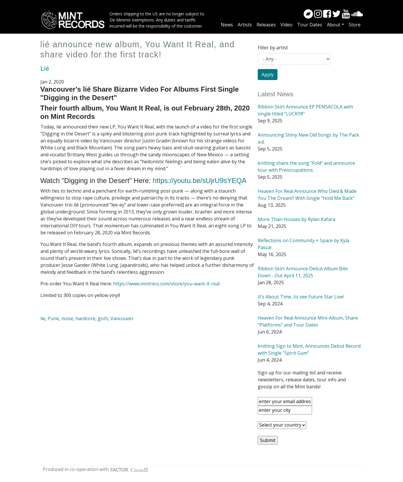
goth (103, 318)
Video (286, 24)
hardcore (85, 318)
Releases (266, 24)
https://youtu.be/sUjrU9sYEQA (199, 180)
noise (67, 318)
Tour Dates (309, 24)
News (227, 24)
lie (42, 318)
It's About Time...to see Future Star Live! (301, 296)
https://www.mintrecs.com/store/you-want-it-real (166, 283)
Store (355, 24)
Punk (53, 318)
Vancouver (122, 318)
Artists (245, 24)
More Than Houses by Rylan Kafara (296, 219)
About (333, 24)
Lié (44, 68)
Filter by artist (273, 47)
